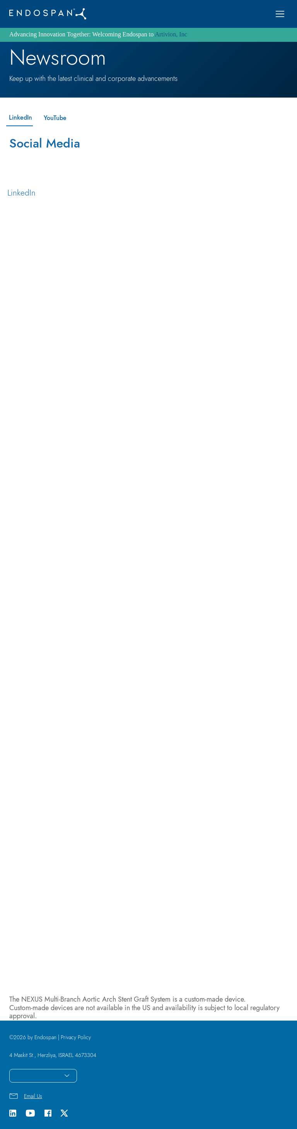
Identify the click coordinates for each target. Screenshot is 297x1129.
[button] (280, 14)
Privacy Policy (76, 1037)
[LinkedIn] (19, 118)
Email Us (33, 1096)
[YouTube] (54, 118)
